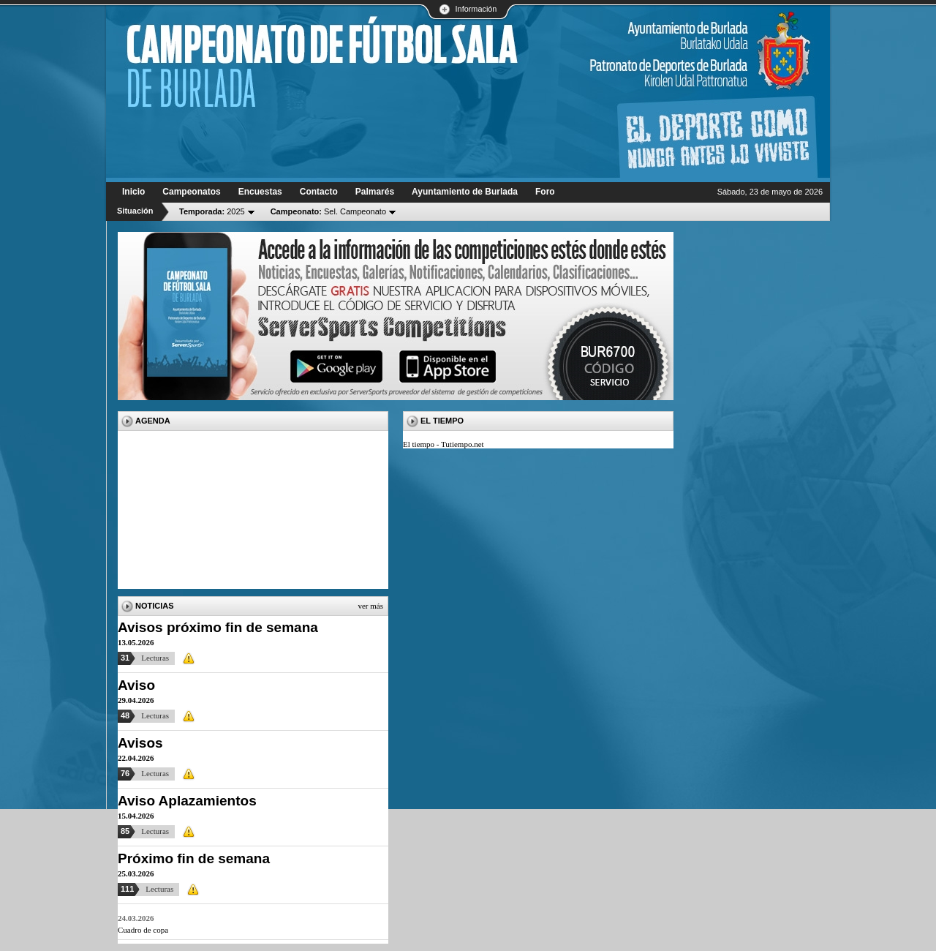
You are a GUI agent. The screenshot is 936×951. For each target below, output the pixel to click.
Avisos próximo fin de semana (218, 627)
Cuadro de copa (143, 929)
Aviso (136, 685)
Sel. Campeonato (328, 211)
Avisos (140, 743)
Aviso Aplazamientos (187, 800)
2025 (212, 211)
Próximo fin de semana (194, 858)
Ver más (370, 605)
